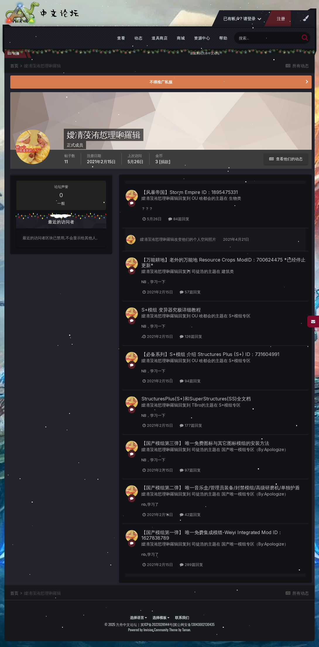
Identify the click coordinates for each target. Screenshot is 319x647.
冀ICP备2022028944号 (156, 624)
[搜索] (266, 38)
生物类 (235, 198)
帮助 (223, 38)
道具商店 (159, 38)
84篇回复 (178, 218)
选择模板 (160, 617)
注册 (281, 18)
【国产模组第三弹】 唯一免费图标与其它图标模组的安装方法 (205, 443)
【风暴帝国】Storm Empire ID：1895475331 (189, 192)
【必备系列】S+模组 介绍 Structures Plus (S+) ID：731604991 (210, 354)
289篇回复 (191, 564)
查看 (121, 38)
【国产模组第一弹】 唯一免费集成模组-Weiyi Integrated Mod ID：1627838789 (211, 535)
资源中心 (202, 38)
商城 (181, 38)
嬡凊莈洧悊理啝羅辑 (159, 198)
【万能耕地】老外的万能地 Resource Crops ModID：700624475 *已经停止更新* (223, 262)
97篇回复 (190, 470)
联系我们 (182, 617)
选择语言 (138, 617)
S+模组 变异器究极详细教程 (171, 310)
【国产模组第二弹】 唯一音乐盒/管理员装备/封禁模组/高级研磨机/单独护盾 (220, 488)
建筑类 (228, 271)
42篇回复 (190, 514)
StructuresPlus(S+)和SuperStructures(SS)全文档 (196, 399)
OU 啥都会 (201, 198)
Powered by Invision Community (148, 629)
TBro (196, 404)
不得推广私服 (161, 82)
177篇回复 (191, 425)
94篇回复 (190, 380)
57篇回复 (190, 292)
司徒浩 (198, 271)
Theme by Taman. (180, 629)
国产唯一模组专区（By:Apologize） (255, 449)
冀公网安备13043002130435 (194, 624)
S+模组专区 (240, 315)
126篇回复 (191, 336)
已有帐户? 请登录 (242, 18)
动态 (138, 38)
